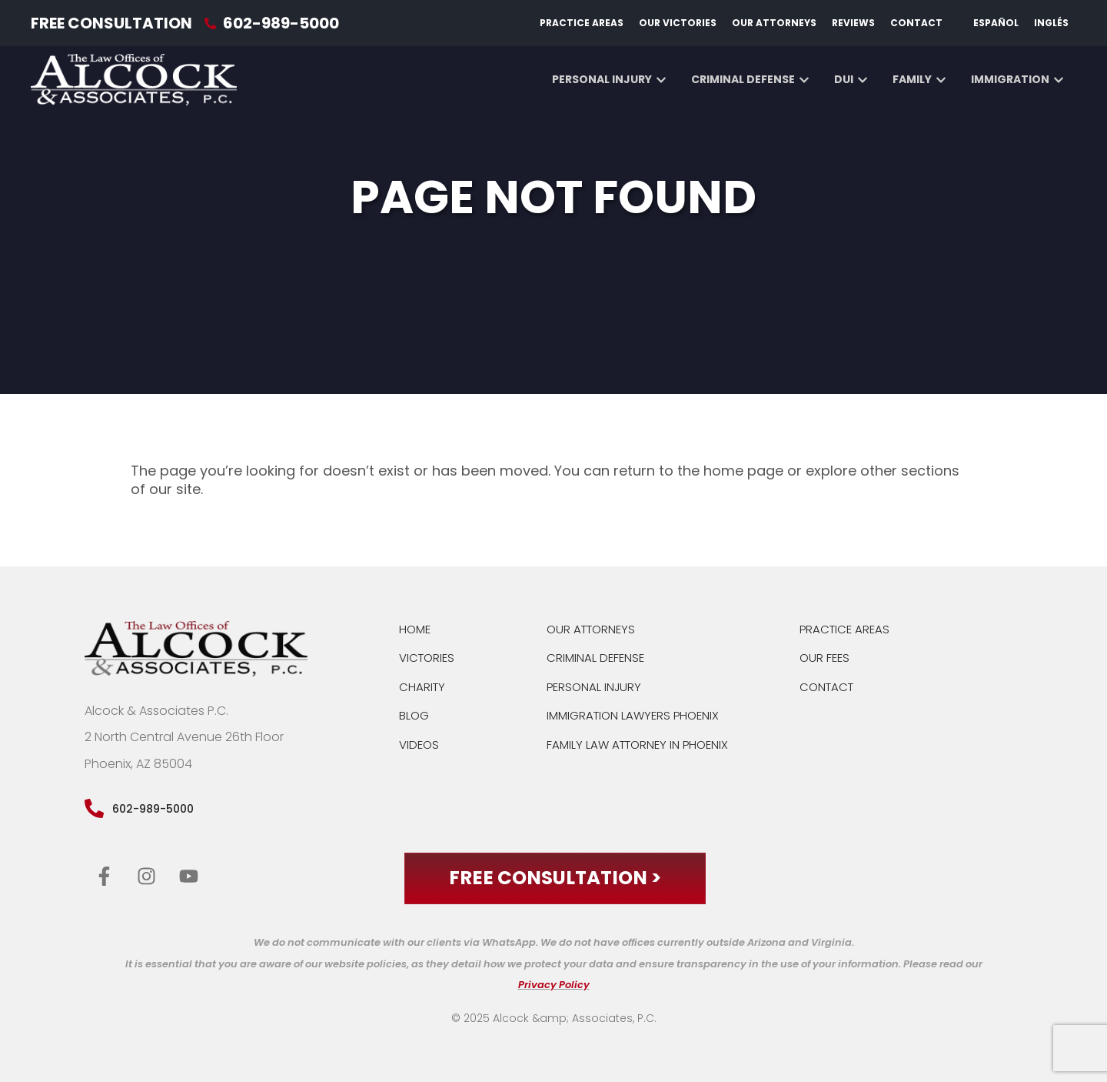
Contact (916, 22)
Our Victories (677, 22)
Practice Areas (581, 22)
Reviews (853, 22)
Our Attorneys (774, 22)
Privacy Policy (554, 985)
